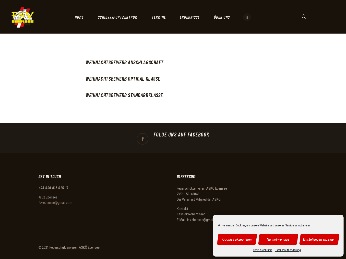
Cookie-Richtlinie (262, 250)
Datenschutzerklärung (288, 250)
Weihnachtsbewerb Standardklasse (124, 95)
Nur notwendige (278, 239)
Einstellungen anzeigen (319, 239)
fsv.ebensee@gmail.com (55, 202)
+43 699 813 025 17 (53, 188)
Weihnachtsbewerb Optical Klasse (122, 78)
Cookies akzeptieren (237, 239)
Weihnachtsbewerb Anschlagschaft (124, 62)
